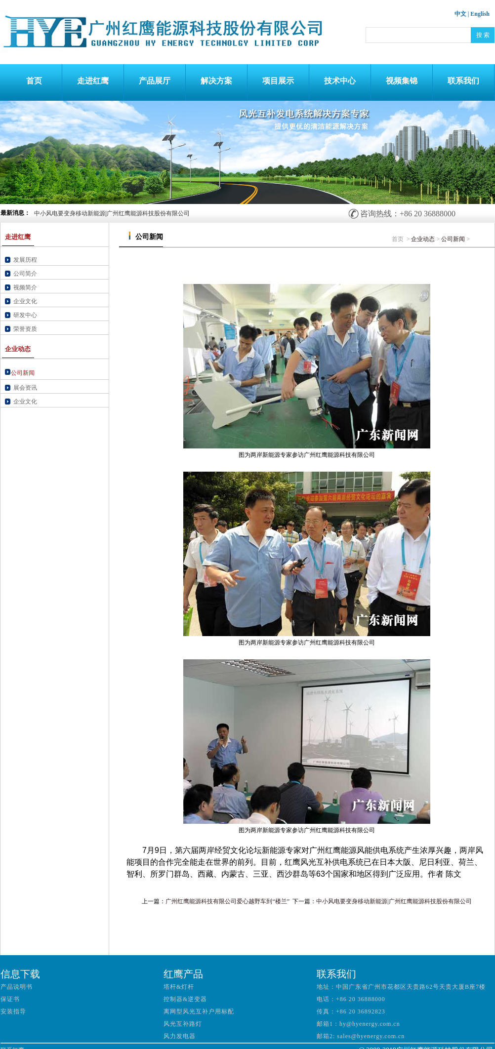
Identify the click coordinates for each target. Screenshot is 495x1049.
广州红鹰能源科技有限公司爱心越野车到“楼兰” (227, 901)
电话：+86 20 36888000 (351, 999)
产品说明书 (16, 986)
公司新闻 (453, 239)
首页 (31, 81)
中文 (460, 13)
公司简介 (25, 273)
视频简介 (25, 287)
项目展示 (278, 81)
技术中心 (340, 81)
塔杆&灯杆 (179, 986)
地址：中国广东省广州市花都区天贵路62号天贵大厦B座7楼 (401, 986)
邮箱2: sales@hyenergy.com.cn (361, 1036)
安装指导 (13, 1011)
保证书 (10, 999)
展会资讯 (25, 387)
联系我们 (463, 81)
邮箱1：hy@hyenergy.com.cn (358, 1023)
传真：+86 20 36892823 (351, 1011)
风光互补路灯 (183, 1023)
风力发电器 (180, 1036)
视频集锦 (401, 81)
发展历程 (25, 259)
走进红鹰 (93, 81)
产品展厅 (154, 81)
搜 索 (483, 35)
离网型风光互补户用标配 (199, 1011)
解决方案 (216, 81)
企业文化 (25, 301)
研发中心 (25, 315)
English (480, 13)
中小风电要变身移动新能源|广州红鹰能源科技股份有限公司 (112, 213)
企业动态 (423, 239)
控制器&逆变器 (185, 999)
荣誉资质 (25, 328)
